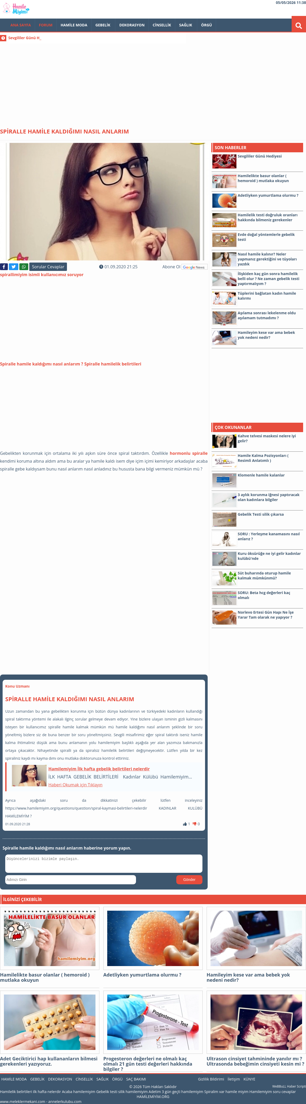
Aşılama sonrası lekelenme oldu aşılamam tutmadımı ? (267, 315)
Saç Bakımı (136, 1079)
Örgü (206, 24)
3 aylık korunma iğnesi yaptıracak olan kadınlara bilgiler (268, 497)
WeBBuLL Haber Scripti (289, 1086)
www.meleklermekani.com (22, 1101)
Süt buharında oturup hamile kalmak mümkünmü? (264, 575)
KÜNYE (249, 1079)
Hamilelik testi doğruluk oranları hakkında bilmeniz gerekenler (268, 217)
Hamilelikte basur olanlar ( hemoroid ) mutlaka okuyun (263, 178)
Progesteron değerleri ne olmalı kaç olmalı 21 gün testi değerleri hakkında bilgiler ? (147, 1064)
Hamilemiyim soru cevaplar (273, 1091)
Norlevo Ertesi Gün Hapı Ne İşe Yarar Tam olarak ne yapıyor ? (266, 615)
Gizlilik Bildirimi (211, 1079)
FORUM (46, 24)
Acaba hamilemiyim (78, 1091)
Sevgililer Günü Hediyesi (30, 37)
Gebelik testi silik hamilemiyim (122, 1091)
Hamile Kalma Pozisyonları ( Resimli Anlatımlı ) (263, 458)
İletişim (234, 1079)
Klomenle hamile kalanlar (261, 475)
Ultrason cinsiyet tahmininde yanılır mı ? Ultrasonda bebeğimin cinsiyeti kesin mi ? (255, 1061)
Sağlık (186, 24)
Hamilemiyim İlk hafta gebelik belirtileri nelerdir (99, 769)
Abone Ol (185, 267)
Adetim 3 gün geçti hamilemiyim (176, 1091)
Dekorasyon (132, 24)
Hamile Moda (74, 24)
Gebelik (103, 24)
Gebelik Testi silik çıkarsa (261, 514)
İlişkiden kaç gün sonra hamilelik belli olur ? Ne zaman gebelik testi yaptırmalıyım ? (268, 278)
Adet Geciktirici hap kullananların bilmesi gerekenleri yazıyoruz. (49, 1061)
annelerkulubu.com (65, 1101)
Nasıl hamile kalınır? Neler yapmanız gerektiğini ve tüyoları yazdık (267, 259)
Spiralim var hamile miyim (226, 1091)
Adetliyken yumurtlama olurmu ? (268, 195)
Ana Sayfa (20, 24)
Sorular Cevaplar (48, 267)
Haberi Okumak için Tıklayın (75, 785)
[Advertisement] (153, 81)
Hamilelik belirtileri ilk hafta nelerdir (30, 1091)
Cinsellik (162, 24)
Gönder (189, 880)
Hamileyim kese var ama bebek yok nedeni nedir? (266, 335)
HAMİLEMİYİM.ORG (153, 1096)
